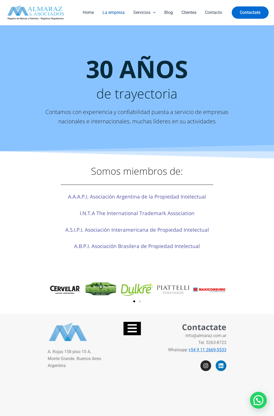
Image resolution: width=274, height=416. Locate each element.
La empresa (113, 12)
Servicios (144, 12)
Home (88, 12)
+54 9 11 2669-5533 (207, 349)
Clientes (188, 12)
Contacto (213, 12)
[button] (250, 12)
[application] (153, 12)
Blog (168, 12)
